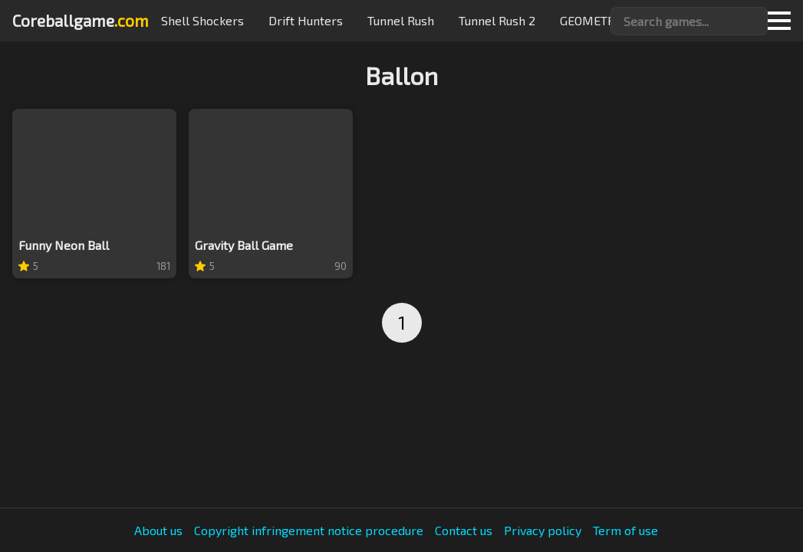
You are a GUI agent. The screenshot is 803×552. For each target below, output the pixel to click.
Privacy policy (542, 530)
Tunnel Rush (400, 20)
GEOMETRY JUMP (608, 20)
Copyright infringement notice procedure (308, 530)
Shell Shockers (202, 20)
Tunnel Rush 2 (497, 20)
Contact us (463, 530)
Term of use (625, 530)
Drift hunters (305, 20)
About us (158, 530)
